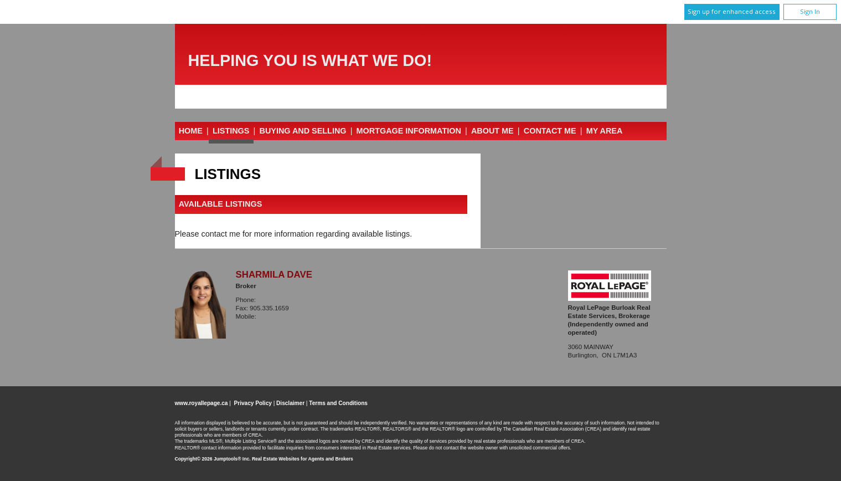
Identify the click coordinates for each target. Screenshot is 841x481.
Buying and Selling (303, 130)
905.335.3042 (278, 299)
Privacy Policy (253, 403)
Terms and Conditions (338, 403)
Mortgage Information (409, 130)
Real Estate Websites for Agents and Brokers (302, 459)
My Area (604, 130)
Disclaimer (290, 403)
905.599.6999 (279, 316)
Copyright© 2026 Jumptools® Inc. (213, 459)
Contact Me (550, 130)
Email (244, 324)
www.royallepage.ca (201, 403)
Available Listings (220, 204)
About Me (492, 130)
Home (191, 130)
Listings (231, 130)
